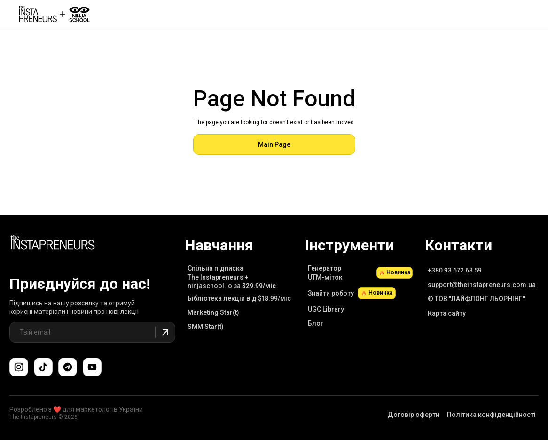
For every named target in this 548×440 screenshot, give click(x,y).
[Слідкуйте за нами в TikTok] (43, 367)
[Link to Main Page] (52, 244)
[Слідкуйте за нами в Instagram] (18, 367)
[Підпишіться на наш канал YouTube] (92, 367)
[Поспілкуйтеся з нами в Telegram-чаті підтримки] (67, 367)
